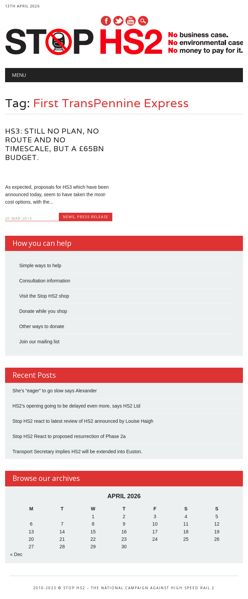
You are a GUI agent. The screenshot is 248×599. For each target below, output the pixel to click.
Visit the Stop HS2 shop (44, 296)
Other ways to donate (41, 326)
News (68, 216)
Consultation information (44, 280)
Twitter (118, 21)
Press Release (92, 216)
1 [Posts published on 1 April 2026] (93, 516)
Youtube (131, 21)
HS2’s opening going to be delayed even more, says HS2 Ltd (76, 406)
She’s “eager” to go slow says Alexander (55, 390)
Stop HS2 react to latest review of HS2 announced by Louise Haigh (83, 421)
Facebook (106, 21)
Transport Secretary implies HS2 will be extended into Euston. (77, 451)
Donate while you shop (43, 311)
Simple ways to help (40, 265)
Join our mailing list (39, 341)
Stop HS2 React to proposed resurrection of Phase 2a (69, 436)
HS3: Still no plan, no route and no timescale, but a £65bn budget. (54, 144)
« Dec (16, 554)
